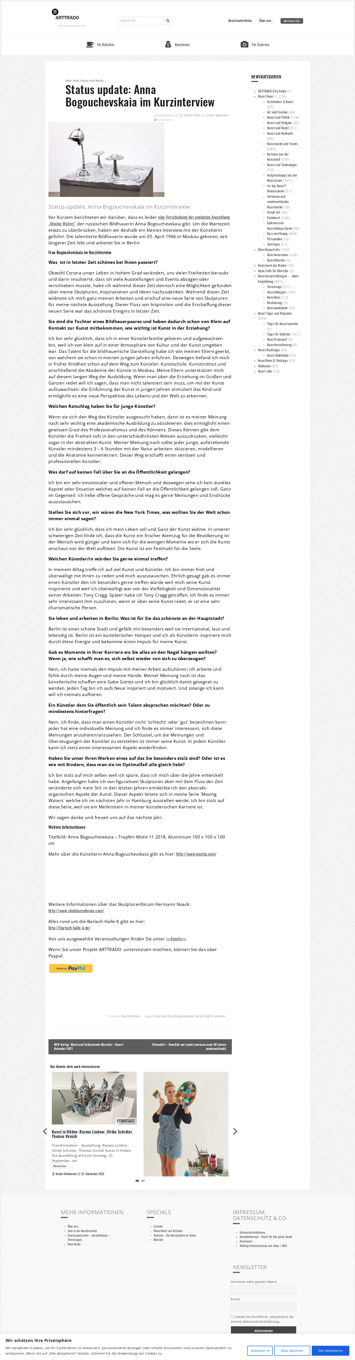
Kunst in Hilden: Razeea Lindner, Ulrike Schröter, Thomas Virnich (92, 1134)
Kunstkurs (274, 297)
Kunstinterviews (131, 1016)
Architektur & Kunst (280, 101)
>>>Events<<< (176, 938)
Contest (158, 1226)
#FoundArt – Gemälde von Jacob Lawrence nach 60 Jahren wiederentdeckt (189, 1046)
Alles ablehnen (292, 1350)
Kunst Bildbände (278, 355)
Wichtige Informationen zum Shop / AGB (263, 1246)
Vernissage (274, 286)
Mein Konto (74, 1244)
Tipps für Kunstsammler (282, 323)
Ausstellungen (276, 291)
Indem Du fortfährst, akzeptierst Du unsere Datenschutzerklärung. (262, 1319)
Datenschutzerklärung (252, 1232)
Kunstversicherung (279, 344)
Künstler (158, 1239)
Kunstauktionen (277, 307)
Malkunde (264, 365)
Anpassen (258, 1350)
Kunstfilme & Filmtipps (273, 360)
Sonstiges (273, 243)
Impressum (246, 1241)
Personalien (274, 238)
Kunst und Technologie (282, 164)
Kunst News (265, 96)
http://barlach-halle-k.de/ (69, 928)
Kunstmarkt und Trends (282, 143)
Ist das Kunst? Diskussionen (276, 188)
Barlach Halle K (204, 1016)
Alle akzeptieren (330, 1350)
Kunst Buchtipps (269, 349)
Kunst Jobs (265, 370)
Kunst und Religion (279, 122)
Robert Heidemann (217, 115)
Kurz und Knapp (277, 233)
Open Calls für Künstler (273, 270)
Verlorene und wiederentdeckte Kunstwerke (278, 201)
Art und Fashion (277, 111)
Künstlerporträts (269, 249)
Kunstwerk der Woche (272, 265)
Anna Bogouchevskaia (181, 1016)
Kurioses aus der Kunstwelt (278, 156)
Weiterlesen (59, 1166)
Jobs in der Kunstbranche (82, 1231)
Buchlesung (275, 302)
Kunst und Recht (278, 127)
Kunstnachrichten (240, 20)
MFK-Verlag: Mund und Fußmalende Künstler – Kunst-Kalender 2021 (89, 1046)
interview (220, 1016)
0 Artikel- (293, 21)
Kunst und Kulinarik (280, 133)
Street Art (273, 212)
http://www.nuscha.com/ (196, 854)
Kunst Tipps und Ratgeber (275, 313)
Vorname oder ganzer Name (254, 1282)
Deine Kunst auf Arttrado (168, 1231)
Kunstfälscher (276, 259)
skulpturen (160, 1016)
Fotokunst (273, 217)
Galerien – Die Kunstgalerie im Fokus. (175, 1235)
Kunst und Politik (278, 117)
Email (235, 1299)
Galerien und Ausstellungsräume (279, 225)
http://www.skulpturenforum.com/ (76, 910)
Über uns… (266, 20)
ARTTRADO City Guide (272, 90)
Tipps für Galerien (278, 333)
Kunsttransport (277, 339)
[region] (177, 1347)
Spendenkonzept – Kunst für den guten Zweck (266, 1237)
